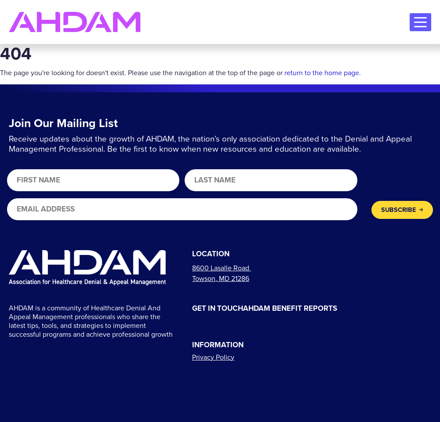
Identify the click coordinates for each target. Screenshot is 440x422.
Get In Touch (217, 309)
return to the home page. (322, 73)
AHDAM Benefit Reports (290, 309)
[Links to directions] (221, 273)
